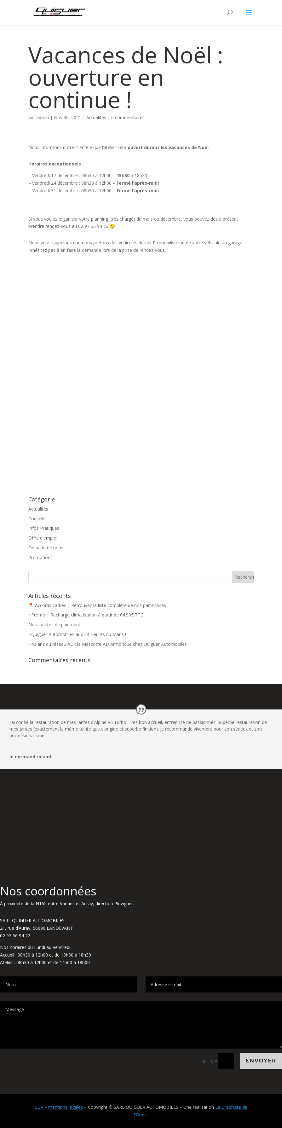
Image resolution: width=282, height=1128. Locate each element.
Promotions (40, 557)
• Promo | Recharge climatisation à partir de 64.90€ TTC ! (87, 615)
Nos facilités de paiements (55, 625)
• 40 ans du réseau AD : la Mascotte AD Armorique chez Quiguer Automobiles (107, 644)
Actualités (96, 117)
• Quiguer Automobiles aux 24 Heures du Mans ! (77, 634)
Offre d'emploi (42, 538)
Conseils (36, 519)
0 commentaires (128, 117)
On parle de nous (45, 548)
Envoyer (260, 1060)
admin (42, 117)
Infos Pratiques (43, 528)
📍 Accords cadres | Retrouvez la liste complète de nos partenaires (97, 605)
